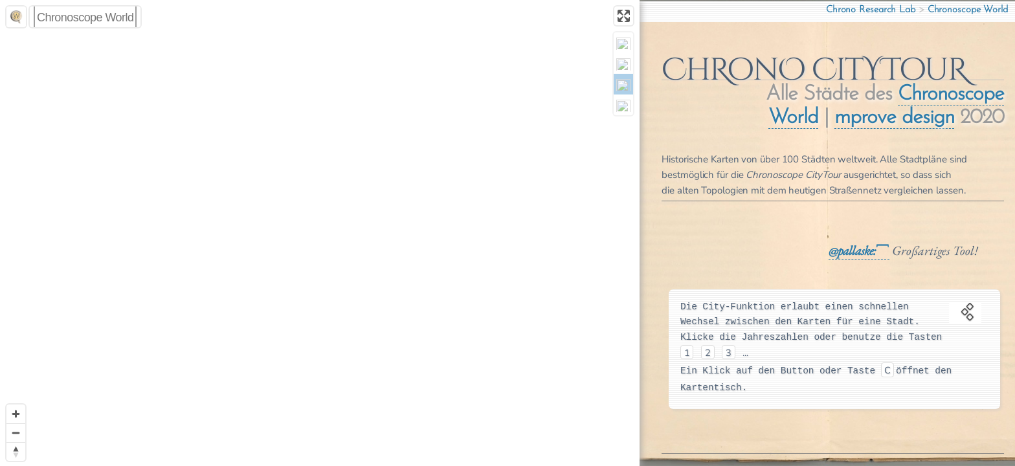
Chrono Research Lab (870, 10)
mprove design (905, 117)
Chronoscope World (968, 10)
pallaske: (868, 250)
